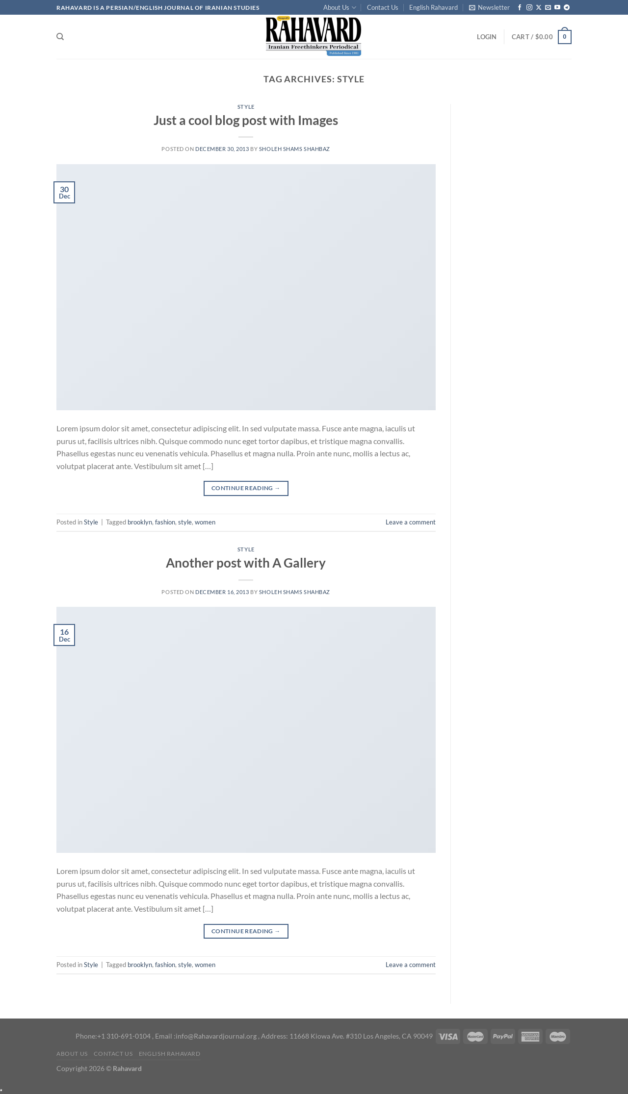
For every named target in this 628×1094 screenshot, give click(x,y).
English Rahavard (433, 7)
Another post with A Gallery (246, 562)
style (185, 522)
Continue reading (246, 488)
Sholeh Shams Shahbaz (294, 149)
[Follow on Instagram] (529, 7)
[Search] (60, 36)
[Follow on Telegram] (567, 7)
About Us (339, 7)
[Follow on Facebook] (520, 7)
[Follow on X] (539, 7)
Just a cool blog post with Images (246, 120)
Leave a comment (411, 522)
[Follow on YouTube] (557, 7)
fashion (165, 522)
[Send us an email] (548, 7)
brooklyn (140, 522)
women (205, 522)
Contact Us (382, 7)
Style (246, 106)
